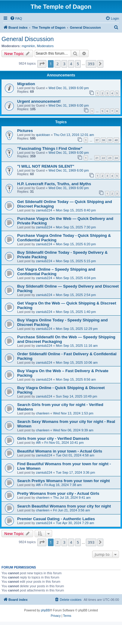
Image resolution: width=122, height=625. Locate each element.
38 (103, 140)
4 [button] (71, 63)
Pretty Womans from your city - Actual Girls (58, 493)
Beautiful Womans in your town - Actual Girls (59, 451)
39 (109, 140)
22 (103, 158)
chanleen (42, 413)
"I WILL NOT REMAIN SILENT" (45, 166)
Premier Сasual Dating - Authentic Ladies (56, 519)
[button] (41, 63)
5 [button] (78, 63)
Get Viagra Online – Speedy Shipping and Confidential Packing (56, 271)
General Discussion (28, 39)
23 (109, 158)
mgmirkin (28, 46)
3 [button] (64, 63)
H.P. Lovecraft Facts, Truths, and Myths (54, 184)
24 (116, 158)
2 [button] (57, 63)
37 (97, 140)
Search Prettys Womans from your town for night (63, 480)
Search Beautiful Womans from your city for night (64, 506)
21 (97, 158)
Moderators (45, 46)
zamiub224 (44, 210)
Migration (26, 84)
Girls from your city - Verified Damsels (53, 438)
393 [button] (91, 63)
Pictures (25, 130)
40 (116, 140)
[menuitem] (16, 18)
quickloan (43, 135)
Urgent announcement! (39, 101)
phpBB (45, 610)
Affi (38, 442)
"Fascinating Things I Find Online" (49, 148)
